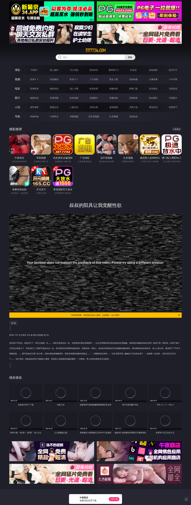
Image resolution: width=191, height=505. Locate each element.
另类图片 (173, 97)
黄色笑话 (153, 107)
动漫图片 (94, 97)
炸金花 (133, 70)
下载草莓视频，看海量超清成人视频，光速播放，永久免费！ (125, 315)
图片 (17, 98)
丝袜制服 (133, 79)
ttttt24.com (95, 50)
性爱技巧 (173, 107)
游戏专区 (94, 70)
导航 (17, 116)
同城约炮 (34, 116)
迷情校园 (113, 107)
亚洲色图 (54, 97)
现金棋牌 (153, 70)
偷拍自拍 (54, 88)
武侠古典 (94, 107)
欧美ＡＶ (74, 79)
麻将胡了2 (113, 70)
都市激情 (34, 107)
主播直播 (153, 79)
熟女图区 (153, 97)
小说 (17, 107)
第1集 (13, 323)
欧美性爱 (94, 88)
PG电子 (34, 70)
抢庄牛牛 (173, 70)
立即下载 (114, 499)
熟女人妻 (113, 79)
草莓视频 (74, 116)
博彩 (17, 70)
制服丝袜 (113, 88)
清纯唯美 (133, 97)
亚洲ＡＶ (34, 79)
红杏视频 (113, 116)
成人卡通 (74, 88)
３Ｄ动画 (94, 79)
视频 (17, 79)
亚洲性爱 (34, 88)
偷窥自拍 (34, 97)
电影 (17, 88)
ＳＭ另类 (173, 79)
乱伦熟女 (153, 88)
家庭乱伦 (54, 107)
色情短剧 (133, 116)
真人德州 (54, 70)
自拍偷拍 (54, 79)
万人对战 (74, 70)
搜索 (130, 57)
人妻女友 (74, 107)
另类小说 (133, 107)
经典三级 (133, 88)
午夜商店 (54, 116)
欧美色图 (74, 97)
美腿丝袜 (113, 97)
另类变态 (173, 88)
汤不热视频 (93, 116)
